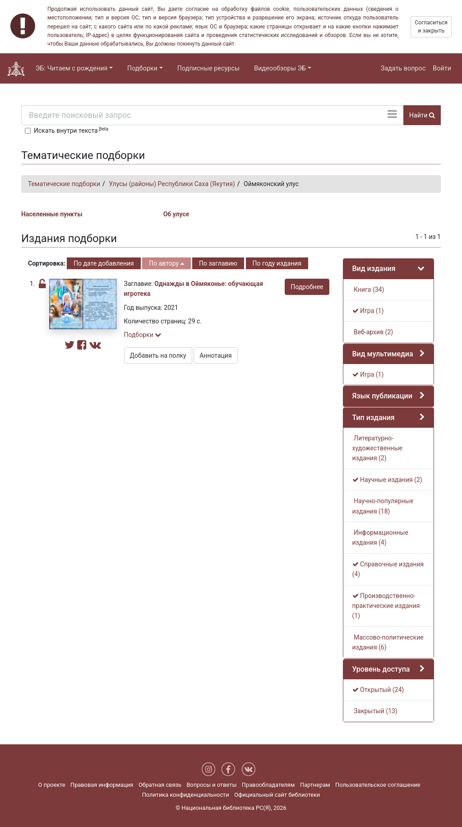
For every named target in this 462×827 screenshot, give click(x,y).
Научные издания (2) (387, 479)
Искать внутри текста (71, 130)
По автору (166, 263)
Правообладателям (268, 784)
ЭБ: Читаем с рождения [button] (72, 68)
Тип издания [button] (373, 417)
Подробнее (307, 286)
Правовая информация (101, 784)
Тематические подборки (64, 183)
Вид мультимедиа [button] (382, 354)
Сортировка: (46, 263)
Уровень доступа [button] (381, 669)
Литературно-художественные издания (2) (377, 448)
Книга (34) (368, 289)
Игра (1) (368, 310)
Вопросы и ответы (211, 784)
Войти (442, 68)
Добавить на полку (158, 355)
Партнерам (315, 784)
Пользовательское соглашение (377, 784)
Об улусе (176, 214)
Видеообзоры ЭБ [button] (280, 68)
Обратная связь (160, 784)
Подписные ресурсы (208, 68)
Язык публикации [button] (382, 396)
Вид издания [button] (374, 268)
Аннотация (215, 355)
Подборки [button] (142, 68)
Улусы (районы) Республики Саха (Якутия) (172, 183)
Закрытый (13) (374, 711)
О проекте (51, 784)
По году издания (277, 263)
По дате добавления (104, 263)
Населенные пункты (52, 214)
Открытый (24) (378, 689)
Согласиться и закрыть (431, 26)
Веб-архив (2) (372, 332)
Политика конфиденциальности (185, 794)
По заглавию (218, 263)
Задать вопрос (403, 68)
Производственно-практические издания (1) (386, 606)
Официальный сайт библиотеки (277, 794)
